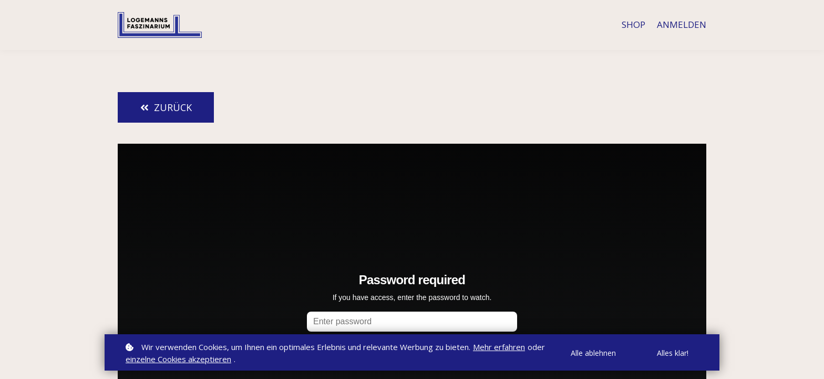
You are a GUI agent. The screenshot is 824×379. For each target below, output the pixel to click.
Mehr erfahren (499, 347)
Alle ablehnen (593, 353)
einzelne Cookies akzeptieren (178, 359)
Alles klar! (672, 353)
